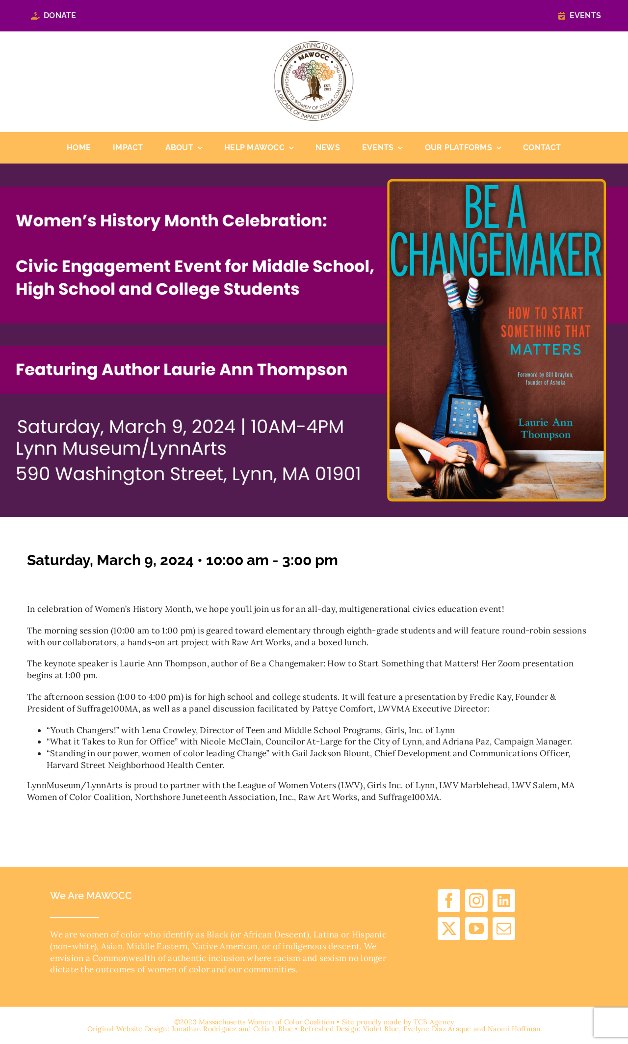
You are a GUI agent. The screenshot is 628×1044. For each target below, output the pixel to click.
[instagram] (476, 900)
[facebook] (449, 900)
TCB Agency (434, 1021)
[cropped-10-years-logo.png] (313, 45)
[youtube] (476, 928)
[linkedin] (504, 900)
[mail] (504, 928)
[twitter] (449, 928)
